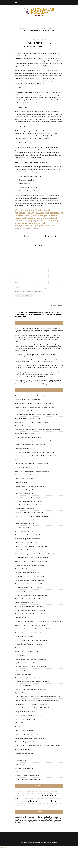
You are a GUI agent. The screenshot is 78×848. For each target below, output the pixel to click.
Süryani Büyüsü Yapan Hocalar (25, 448)
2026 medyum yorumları (54, 798)
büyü (33, 122)
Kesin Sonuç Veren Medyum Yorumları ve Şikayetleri (32, 497)
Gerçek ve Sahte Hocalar (23, 674)
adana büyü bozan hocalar (29, 798)
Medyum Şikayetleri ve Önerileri (25, 475)
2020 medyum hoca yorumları (31, 803)
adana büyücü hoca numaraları (41, 793)
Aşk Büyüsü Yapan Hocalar (23, 772)
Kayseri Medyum (20, 618)
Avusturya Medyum (21, 482)
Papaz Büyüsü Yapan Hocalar (24, 524)
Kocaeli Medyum (20, 761)
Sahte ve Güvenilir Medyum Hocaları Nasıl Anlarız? (32, 640)
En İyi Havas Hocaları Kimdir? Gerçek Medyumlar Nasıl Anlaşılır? (36, 415)
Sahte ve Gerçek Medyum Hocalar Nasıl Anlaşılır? (31, 490)
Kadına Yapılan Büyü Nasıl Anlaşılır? (26, 542)
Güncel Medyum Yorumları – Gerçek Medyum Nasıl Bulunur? (35, 403)
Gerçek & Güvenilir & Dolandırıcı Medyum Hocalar (32, 396)
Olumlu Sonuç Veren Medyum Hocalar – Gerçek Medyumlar (35, 407)
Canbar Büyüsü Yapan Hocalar (25, 636)
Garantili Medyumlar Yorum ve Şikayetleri (29, 588)
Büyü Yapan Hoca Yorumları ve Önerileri (28, 501)
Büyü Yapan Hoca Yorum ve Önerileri (27, 572)
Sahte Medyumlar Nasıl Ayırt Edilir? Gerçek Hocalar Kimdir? (35, 452)
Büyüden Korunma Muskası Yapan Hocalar (29, 779)
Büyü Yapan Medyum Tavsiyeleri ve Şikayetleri (30, 666)
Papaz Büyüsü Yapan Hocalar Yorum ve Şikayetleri (31, 463)
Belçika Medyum (20, 670)
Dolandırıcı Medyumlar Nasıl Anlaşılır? (27, 539)
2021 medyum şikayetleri (21, 791)
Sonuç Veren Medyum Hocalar (25, 712)
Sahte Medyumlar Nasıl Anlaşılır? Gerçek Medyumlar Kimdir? (35, 456)
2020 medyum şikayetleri (24, 796)
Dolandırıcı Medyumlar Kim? (24, 742)
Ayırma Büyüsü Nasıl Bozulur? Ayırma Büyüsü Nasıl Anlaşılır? (35, 708)
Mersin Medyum (20, 591)
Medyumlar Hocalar (26, 842)
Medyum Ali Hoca (46, 842)
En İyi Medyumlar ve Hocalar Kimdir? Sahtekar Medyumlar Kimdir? (37, 745)
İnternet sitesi (17, 281)
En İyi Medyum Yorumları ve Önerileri (27, 467)
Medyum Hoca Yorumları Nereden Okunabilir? (30, 610)
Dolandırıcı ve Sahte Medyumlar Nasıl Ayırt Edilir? (31, 561)
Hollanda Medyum (21, 727)
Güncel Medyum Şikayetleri (24, 569)
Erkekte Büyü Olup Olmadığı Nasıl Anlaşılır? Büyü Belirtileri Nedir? (37, 700)
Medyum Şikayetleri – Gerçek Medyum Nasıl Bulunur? (33, 441)
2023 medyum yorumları (21, 805)
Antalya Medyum (24, 354)
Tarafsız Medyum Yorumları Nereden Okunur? (30, 584)
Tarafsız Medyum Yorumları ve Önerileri (28, 535)
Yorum (26, 236)
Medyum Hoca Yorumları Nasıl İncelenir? (28, 437)
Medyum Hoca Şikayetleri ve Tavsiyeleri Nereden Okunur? (34, 554)
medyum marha (36, 796)
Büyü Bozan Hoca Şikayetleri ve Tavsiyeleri (29, 576)
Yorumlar (54, 842)
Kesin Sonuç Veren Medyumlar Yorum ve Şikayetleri (32, 516)
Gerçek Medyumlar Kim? (23, 749)
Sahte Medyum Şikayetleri (23, 685)
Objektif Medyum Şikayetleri (24, 531)
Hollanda (46, 58)
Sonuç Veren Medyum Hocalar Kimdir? (28, 399)
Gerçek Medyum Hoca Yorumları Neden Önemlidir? (32, 682)
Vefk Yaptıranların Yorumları (24, 478)
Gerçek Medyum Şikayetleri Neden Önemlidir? (30, 678)
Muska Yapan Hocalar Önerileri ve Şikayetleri (30, 580)
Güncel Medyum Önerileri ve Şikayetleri (28, 599)
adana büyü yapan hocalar (34, 791)
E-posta (17, 275)
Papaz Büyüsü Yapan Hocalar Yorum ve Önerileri (31, 546)
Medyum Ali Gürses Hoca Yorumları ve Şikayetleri (31, 595)
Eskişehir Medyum (21, 723)
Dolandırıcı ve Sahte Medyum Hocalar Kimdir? (30, 625)
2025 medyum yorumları (27, 793)
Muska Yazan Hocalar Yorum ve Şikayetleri (29, 512)
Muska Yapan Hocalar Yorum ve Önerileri (28, 505)
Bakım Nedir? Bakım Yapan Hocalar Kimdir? (29, 738)
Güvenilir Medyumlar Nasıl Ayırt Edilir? (28, 418)
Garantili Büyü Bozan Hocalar (24, 509)
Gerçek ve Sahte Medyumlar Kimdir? (32, 328)
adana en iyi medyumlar (45, 803)
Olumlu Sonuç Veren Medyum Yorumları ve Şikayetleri (33, 422)
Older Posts (57, 305)
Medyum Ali (36, 842)
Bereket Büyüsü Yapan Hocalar (25, 719)
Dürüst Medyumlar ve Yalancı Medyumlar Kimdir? (31, 633)
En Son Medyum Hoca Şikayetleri (26, 655)
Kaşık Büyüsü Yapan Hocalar (24, 493)
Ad (16, 271)
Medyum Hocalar (39, 39)
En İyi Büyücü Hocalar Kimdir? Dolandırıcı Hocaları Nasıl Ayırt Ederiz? (38, 697)
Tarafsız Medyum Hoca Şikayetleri (26, 734)
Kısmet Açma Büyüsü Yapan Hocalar (27, 520)
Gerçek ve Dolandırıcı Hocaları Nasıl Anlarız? (36, 336)
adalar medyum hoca (20, 801)
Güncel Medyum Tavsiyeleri (24, 426)
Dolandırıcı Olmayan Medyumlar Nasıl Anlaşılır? (30, 565)
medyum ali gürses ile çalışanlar (42, 801)
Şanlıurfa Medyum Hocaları (24, 753)
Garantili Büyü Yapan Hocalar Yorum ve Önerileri (31, 557)
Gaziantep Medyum (21, 648)
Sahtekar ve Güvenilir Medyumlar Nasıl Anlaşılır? (31, 659)
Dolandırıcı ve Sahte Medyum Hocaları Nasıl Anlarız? (32, 629)
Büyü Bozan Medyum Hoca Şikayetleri (27, 663)
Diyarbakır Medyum (21, 693)
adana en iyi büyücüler (42, 798)
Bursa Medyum (20, 764)
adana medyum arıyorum (48, 791)
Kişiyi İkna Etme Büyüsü (23, 527)
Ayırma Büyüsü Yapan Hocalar (25, 730)
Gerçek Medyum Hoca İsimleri (25, 433)
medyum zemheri (56, 803)
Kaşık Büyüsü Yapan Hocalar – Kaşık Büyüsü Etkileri (32, 471)
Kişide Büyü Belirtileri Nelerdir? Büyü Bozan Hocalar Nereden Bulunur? (39, 621)
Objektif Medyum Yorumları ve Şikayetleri (29, 644)
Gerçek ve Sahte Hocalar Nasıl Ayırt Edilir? (29, 606)
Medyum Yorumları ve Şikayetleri (26, 460)
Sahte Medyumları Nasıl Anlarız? (25, 768)
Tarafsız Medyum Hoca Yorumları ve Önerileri (30, 689)
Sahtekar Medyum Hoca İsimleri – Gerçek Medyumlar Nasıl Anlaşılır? (38, 430)
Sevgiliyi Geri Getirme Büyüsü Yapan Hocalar (30, 445)
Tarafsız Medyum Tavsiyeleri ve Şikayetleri (29, 486)
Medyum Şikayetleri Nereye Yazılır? (27, 651)
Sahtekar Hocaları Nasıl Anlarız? (25, 550)
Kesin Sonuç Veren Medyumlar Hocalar (28, 715)
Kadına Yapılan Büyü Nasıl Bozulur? (26, 411)
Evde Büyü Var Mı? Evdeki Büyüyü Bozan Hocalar (31, 704)
